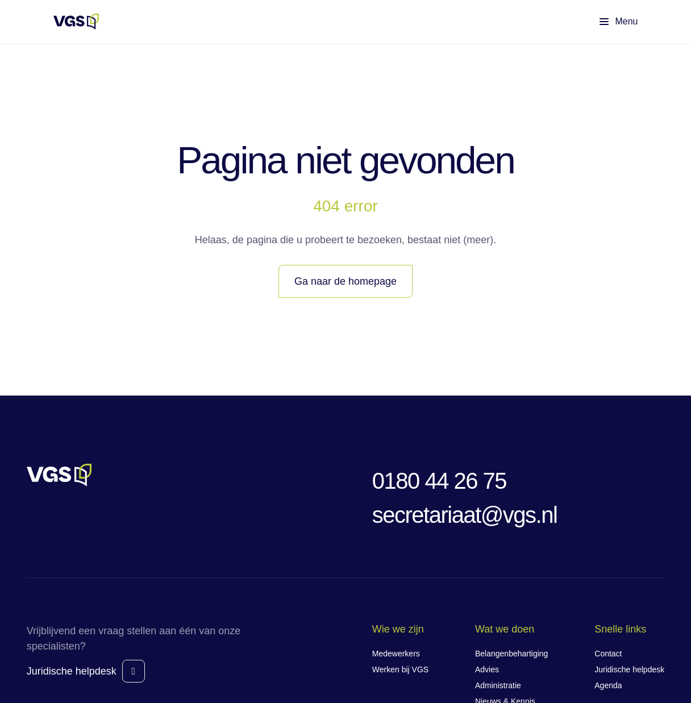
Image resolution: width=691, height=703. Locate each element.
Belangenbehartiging (511, 653)
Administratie (498, 685)
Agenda (608, 685)
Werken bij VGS (400, 669)
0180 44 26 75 (439, 480)
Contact (608, 653)
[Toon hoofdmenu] (609, 21)
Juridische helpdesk (71, 671)
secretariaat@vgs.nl (464, 514)
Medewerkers (396, 653)
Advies (487, 669)
